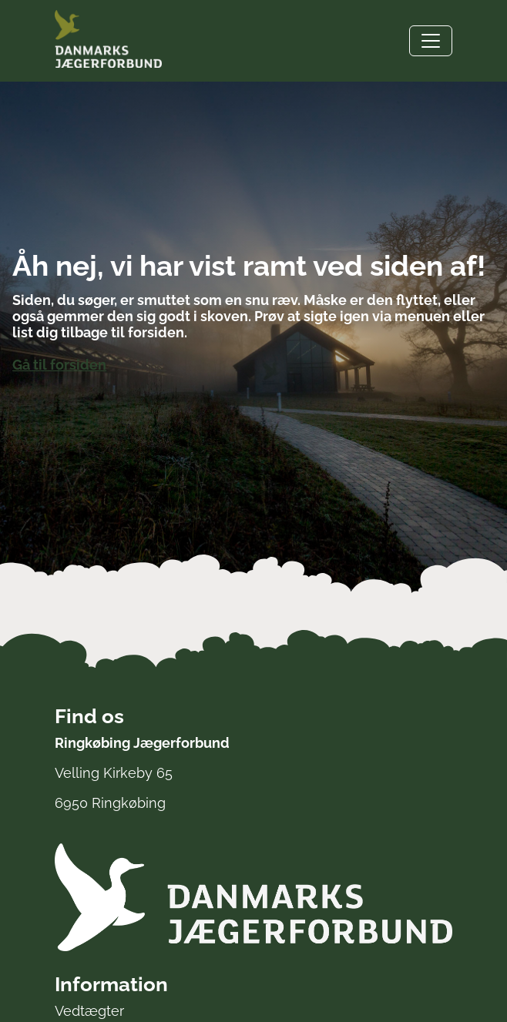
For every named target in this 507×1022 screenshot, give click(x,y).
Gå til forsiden (59, 365)
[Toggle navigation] (430, 40)
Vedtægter (89, 1011)
